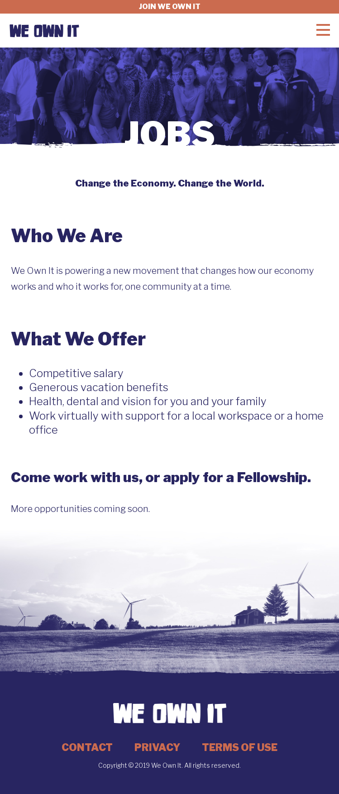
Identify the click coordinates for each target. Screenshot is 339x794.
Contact (87, 747)
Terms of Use (239, 747)
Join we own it (170, 6)
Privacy (157, 747)
